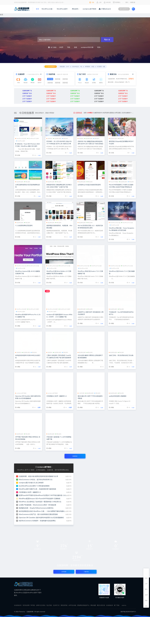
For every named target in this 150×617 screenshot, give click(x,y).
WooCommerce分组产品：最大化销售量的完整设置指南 (38, 514)
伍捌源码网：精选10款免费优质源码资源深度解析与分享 (38, 476)
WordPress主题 (47, 9)
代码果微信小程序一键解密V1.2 (56, 396)
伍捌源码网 (30, 611)
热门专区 (82, 74)
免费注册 (132, 2)
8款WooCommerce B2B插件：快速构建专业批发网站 (37, 521)
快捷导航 (52, 74)
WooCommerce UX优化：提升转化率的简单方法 (35, 479)
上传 (146, 583)
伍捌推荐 (21, 74)
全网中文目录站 (40, 605)
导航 (68, 47)
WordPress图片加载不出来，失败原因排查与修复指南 (37, 489)
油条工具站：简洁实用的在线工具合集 (121, 355)
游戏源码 (49, 138)
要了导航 (116, 605)
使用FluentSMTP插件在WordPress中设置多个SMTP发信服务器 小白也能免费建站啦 (48, 495)
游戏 (75, 47)
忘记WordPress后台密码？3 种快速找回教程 (34, 486)
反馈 (146, 606)
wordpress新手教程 (89, 9)
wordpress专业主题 (87, 47)
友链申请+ (124, 605)
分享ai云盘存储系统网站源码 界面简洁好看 (106, 113)
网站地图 (93, 605)
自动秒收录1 (18, 605)
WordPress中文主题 (127, 222)
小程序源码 (81, 393)
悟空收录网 (26, 605)
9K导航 (33, 605)
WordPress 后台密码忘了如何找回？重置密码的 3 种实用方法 (40, 502)
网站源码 (75, 9)
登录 (126, 2)
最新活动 (113, 74)
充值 (146, 578)
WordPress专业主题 (114, 222)
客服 (146, 600)
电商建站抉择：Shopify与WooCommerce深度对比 (36, 508)
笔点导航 (49, 605)
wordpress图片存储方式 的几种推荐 (31, 483)
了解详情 (86, 571)
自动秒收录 (109, 605)
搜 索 (107, 40)
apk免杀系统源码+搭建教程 (117, 396)
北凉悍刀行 (56, 605)
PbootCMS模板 (113, 181)
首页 (37, 9)
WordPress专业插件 (21, 138)
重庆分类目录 (101, 605)
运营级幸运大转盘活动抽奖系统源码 (89, 185)
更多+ (99, 47)
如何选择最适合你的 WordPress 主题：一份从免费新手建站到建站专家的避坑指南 (47, 511)
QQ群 (146, 595)
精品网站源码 (57, 138)
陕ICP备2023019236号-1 (128, 611)
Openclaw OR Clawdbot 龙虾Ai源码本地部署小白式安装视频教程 (41, 517)
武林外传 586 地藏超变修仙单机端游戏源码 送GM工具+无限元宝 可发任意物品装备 (90, 143)
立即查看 (63, 571)
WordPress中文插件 (33, 138)
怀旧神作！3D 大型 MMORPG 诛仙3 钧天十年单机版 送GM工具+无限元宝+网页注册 (59, 143)
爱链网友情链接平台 (83, 605)
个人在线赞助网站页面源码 (23, 225)
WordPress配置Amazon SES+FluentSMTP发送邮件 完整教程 (39, 498)
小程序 (61, 47)
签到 (146, 589)
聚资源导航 (64, 605)
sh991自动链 (72, 605)
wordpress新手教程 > (44, 467)
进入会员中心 (124, 9)
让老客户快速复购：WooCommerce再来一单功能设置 (37, 505)
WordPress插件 (62, 9)
